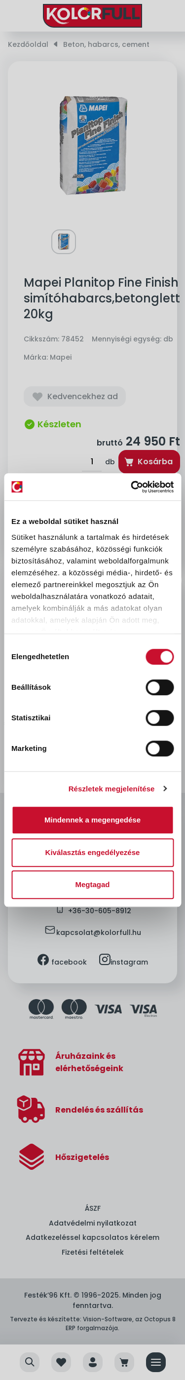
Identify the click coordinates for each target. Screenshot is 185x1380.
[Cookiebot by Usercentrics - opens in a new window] (132, 487)
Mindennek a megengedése (92, 820)
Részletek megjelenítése (112, 788)
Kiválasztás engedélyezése (92, 852)
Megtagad (92, 884)
